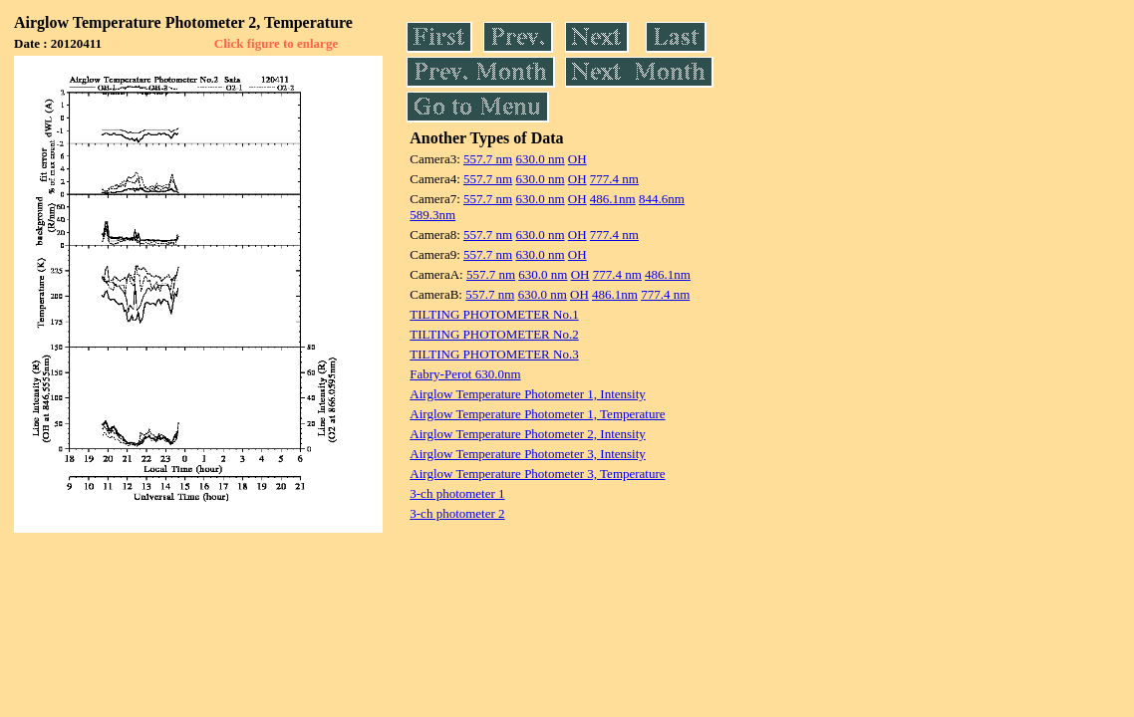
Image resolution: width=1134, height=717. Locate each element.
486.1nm (613, 198)
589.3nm (432, 214)
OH (577, 158)
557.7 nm (487, 158)
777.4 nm (614, 178)
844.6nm (662, 198)
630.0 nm (539, 158)
